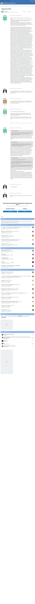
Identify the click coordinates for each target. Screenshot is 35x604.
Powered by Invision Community (17, 602)
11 (5, 22)
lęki (11, 302)
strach (2, 302)
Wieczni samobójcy (3, 296)
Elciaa (13, 213)
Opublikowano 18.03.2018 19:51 (15, 105)
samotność (9, 302)
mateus (4, 256)
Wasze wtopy (3, 269)
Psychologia (11, 248)
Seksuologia (12, 252)
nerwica (3, 303)
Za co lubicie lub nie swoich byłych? (6, 292)
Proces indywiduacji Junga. (4, 247)
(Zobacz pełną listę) (15, 212)
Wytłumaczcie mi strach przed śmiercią (6, 222)
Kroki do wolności (10, 262)
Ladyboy (7, 213)
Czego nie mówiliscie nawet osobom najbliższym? (7, 273)
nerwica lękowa (5, 302)
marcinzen (2, 213)
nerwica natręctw (26, 302)
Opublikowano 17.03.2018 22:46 (15, 15)
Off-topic (12, 244)
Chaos (4, 329)
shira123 (4, 105)
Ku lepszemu (3, 261)
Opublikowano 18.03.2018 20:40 (15, 122)
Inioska (7, 11)
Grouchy (21, 213)
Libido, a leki (2, 251)
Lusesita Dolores (7, 330)
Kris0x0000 (18, 213)
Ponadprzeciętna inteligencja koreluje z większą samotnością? (9, 288)
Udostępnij (24, 11)
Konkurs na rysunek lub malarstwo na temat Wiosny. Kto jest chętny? (12, 218)
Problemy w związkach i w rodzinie (13, 12)
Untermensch (10, 213)
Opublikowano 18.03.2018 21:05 (15, 176)
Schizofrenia (11, 256)
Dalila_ (29, 213)
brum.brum (15, 213)
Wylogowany (26, 213)
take (23, 213)
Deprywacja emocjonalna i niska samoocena (9, 332)
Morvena (4, 219)
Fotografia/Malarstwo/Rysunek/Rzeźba (14, 219)
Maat (4, 213)
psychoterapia (14, 302)
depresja (20, 302)
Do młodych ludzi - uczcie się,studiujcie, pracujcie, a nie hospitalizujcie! (10, 255)
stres (23, 302)
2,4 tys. (5, 112)
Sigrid (3, 262)
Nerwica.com (12, 3)
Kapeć (31, 213)
